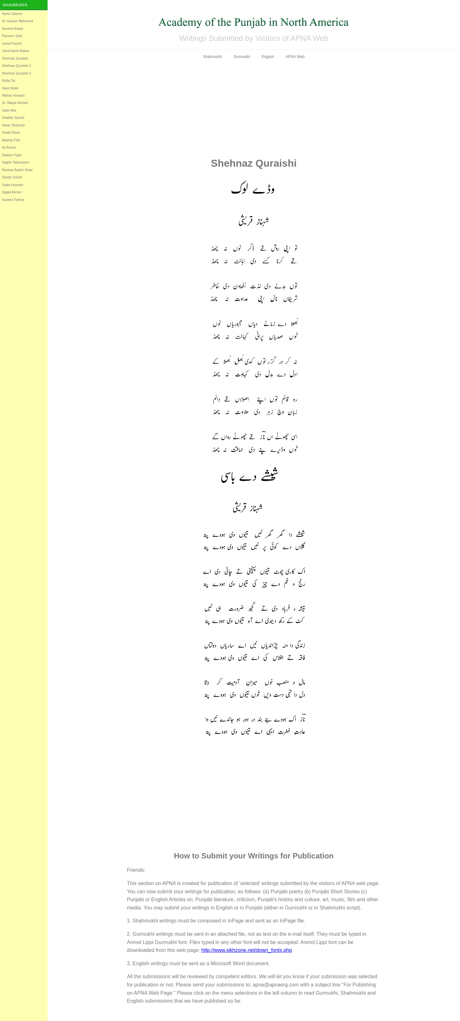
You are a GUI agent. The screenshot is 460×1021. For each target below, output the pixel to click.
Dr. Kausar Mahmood (17, 21)
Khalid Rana (11, 132)
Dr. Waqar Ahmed (15, 103)
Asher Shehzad (13, 125)
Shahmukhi (15, 5)
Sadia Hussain (12, 185)
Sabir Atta (9, 110)
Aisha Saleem (12, 14)
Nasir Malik (10, 88)
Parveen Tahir (12, 36)
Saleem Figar (12, 155)
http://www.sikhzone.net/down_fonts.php (246, 950)
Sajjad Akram (11, 192)
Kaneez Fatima (13, 200)
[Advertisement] (254, 108)
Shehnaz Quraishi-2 (16, 65)
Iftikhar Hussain (13, 95)
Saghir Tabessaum (15, 162)
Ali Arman (9, 147)
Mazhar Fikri (11, 140)
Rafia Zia (8, 80)
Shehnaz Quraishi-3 (16, 73)
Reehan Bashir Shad (17, 170)
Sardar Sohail (12, 177)
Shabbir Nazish (13, 117)
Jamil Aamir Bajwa (15, 51)
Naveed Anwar (12, 28)
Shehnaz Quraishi (15, 58)
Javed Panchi (12, 43)
